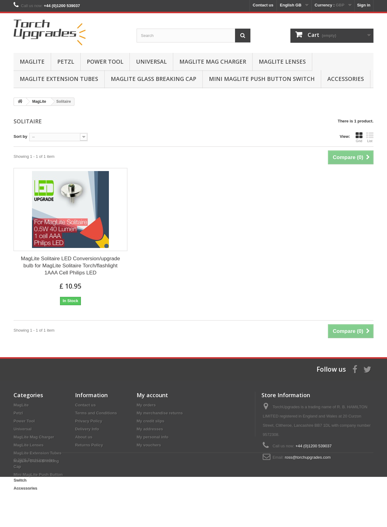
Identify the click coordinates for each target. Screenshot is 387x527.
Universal (151, 61)
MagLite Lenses (282, 61)
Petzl (65, 61)
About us (83, 437)
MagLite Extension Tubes (59, 78)
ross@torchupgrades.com (308, 457)
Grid (359, 137)
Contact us (263, 5)
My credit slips (150, 421)
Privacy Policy (88, 421)
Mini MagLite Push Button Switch (262, 78)
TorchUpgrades (41, 510)
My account (152, 395)
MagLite (32, 61)
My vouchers (149, 445)
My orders (146, 405)
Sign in (363, 5)
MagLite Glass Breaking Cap (153, 78)
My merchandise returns (160, 413)
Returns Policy (89, 445)
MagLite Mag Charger (212, 61)
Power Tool (105, 61)
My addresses (150, 429)
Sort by (20, 136)
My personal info (152, 437)
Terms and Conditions (96, 413)
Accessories (345, 78)
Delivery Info (87, 429)
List (369, 137)
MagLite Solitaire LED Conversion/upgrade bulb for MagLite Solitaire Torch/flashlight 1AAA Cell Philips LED (70, 266)
